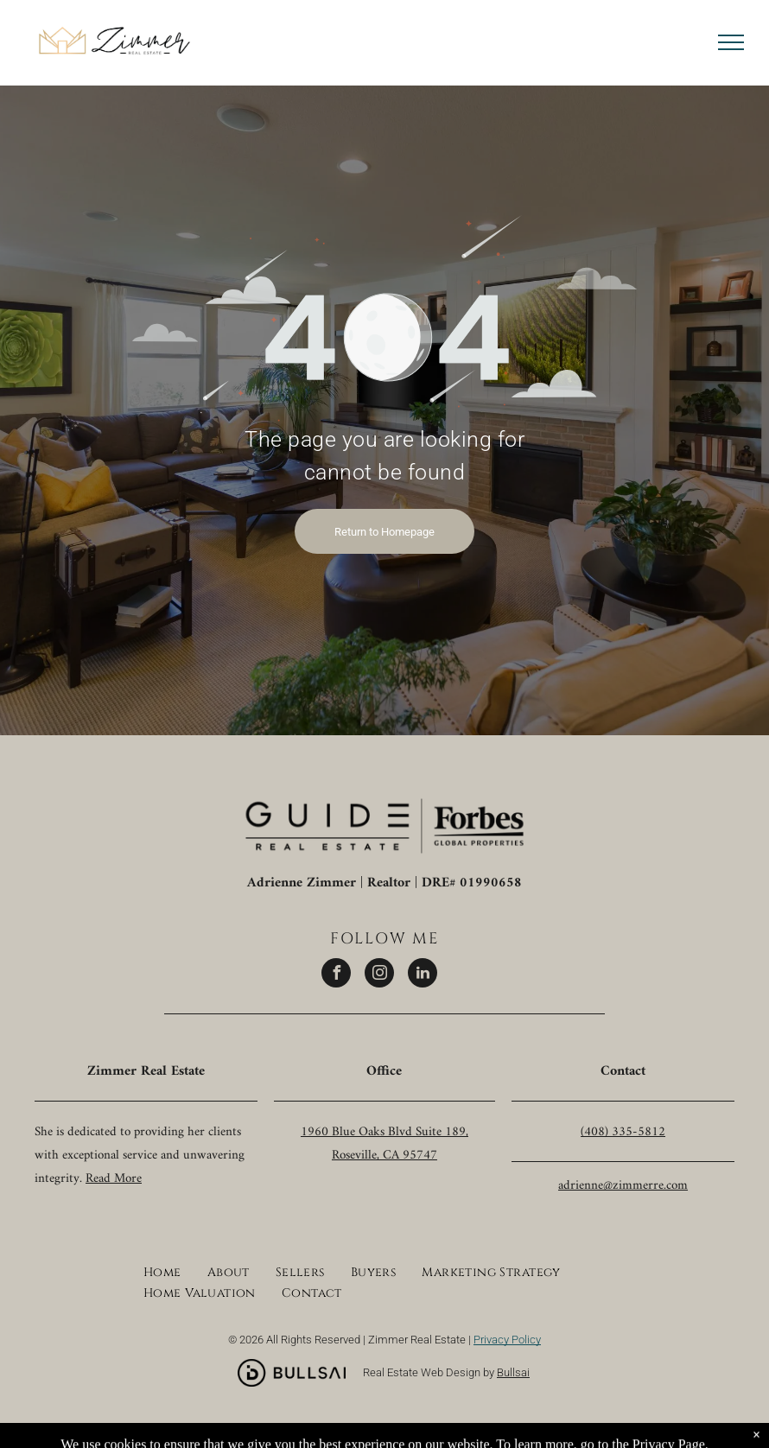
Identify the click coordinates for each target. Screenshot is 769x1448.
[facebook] (336, 975)
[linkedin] (422, 975)
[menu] (731, 42)
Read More (114, 1179)
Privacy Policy (507, 1339)
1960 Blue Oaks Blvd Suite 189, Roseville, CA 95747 (384, 1144)
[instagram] (379, 975)
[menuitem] (162, 1270)
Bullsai (513, 1372)
